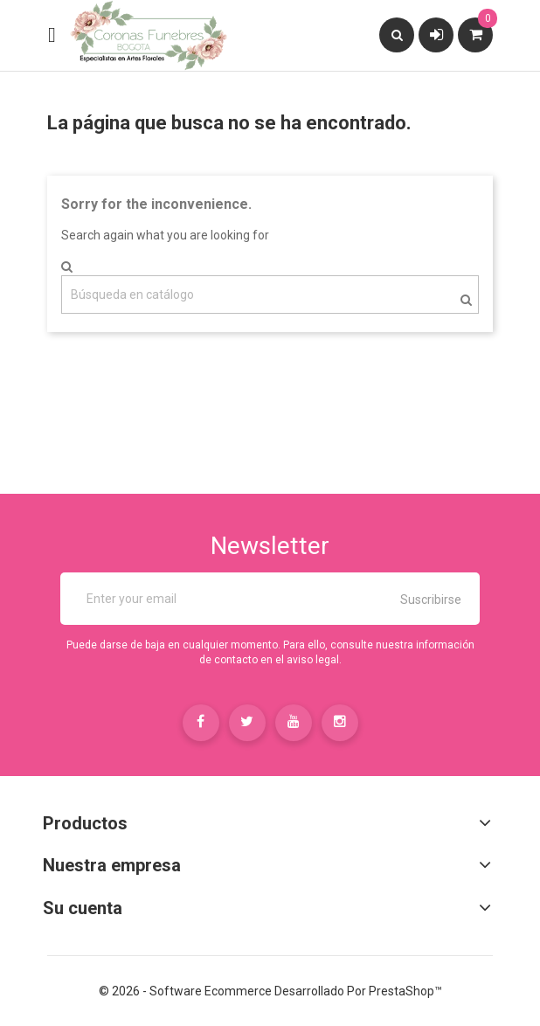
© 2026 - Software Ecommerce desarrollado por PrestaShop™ (270, 991)
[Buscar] (270, 294)
